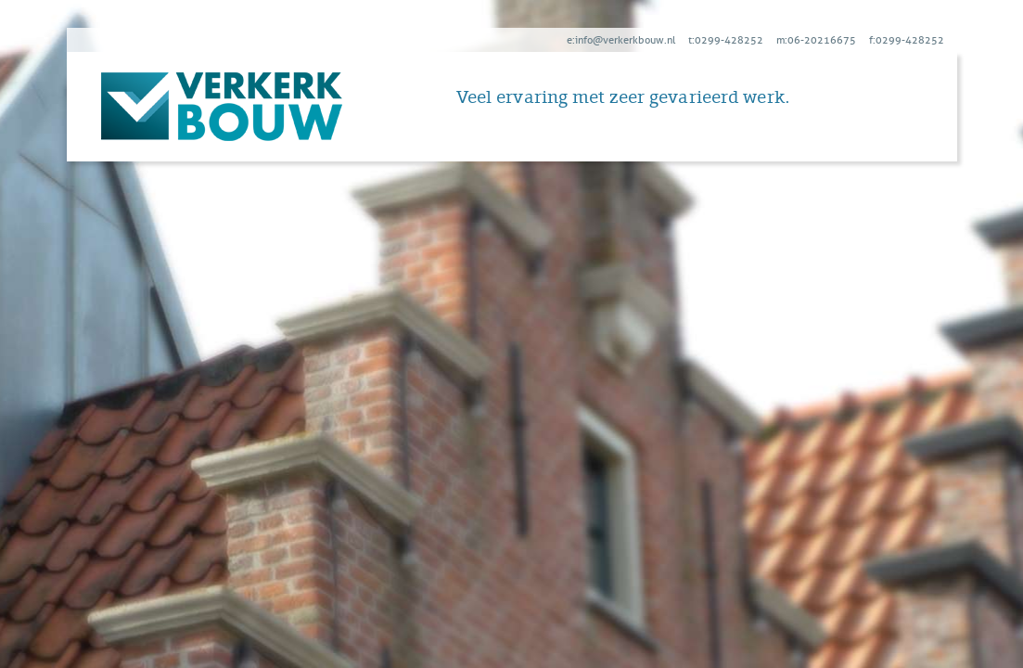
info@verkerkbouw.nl (625, 39)
